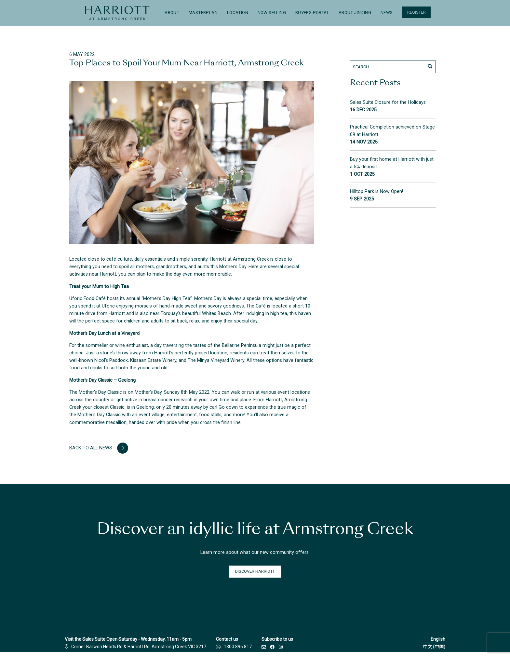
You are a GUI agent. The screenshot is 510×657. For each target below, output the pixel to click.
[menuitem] (117, 13)
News (387, 12)
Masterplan (203, 12)
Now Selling (272, 12)
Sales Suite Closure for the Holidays (388, 102)
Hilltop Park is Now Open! (376, 191)
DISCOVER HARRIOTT (255, 571)
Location (237, 12)
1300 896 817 (238, 646)
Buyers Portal (312, 12)
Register (416, 12)
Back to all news (98, 448)
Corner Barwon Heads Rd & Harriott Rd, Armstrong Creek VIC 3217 (135, 646)
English (438, 639)
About (172, 12)
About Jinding (355, 12)
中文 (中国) (434, 646)
